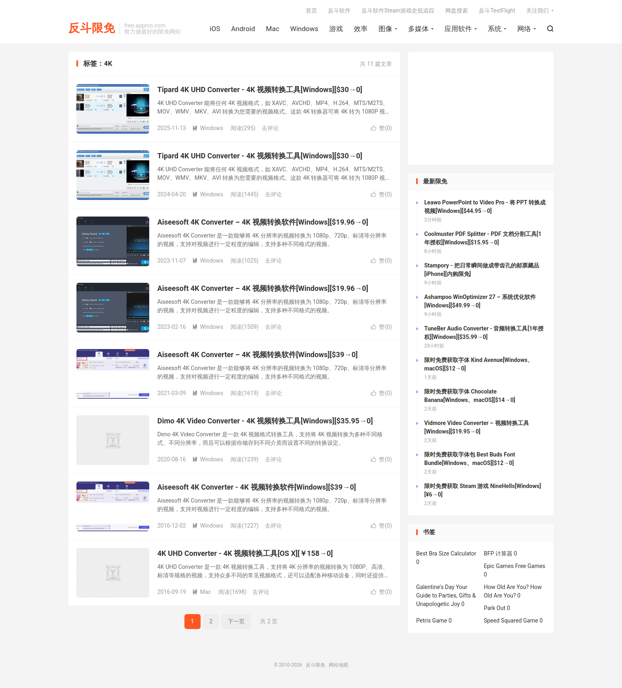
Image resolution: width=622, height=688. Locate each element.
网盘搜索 (456, 10)
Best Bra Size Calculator (446, 553)
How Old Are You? (506, 587)
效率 (361, 29)
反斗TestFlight (497, 10)
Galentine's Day (435, 587)
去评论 (270, 128)
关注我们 (537, 10)
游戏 (336, 29)
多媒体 (418, 29)
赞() (381, 128)
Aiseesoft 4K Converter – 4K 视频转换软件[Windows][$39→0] (257, 354)
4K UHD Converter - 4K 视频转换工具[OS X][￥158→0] (245, 553)
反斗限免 (91, 28)
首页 (311, 10)
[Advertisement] (481, 108)
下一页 (236, 621)
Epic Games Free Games (514, 566)
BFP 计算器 (498, 553)
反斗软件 (339, 10)
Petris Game (431, 620)
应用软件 (458, 29)
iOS (215, 29)
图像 (385, 29)
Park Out (495, 608)
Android (243, 29)
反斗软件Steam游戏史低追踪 (398, 10)
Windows (304, 29)
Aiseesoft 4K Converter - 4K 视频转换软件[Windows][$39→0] (256, 487)
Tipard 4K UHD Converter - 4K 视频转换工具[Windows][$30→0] (259, 89)
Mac (272, 29)
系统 (494, 29)
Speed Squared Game (511, 620)
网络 (524, 29)
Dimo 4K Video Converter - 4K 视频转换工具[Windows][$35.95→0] (265, 421)
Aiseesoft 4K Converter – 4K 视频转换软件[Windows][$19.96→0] (262, 222)
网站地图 (338, 665)
